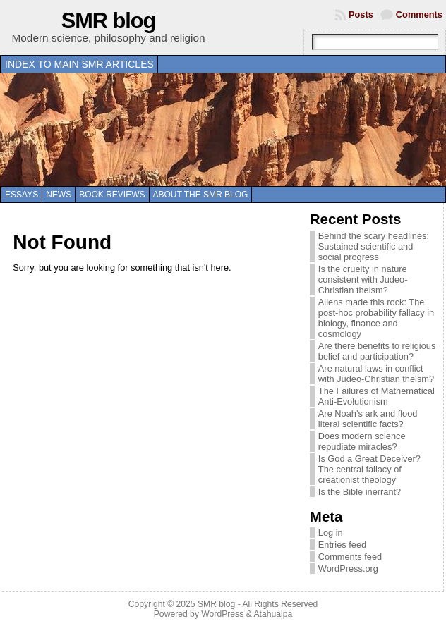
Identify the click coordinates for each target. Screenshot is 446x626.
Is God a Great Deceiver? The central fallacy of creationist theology (369, 469)
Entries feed (342, 544)
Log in (330, 532)
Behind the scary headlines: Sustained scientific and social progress (373, 246)
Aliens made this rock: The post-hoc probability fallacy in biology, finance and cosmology (376, 318)
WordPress (222, 614)
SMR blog (108, 20)
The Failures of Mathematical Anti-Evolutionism (376, 396)
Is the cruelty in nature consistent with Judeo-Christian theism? (363, 279)
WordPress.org (348, 568)
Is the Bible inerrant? (359, 491)
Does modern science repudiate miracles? (362, 441)
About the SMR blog (200, 195)
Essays (21, 195)
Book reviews (112, 195)
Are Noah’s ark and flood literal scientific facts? (368, 418)
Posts (361, 14)
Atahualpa (272, 614)
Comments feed (350, 556)
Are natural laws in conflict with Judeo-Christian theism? (376, 373)
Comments (419, 14)
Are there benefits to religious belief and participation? (376, 351)
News (58, 195)
